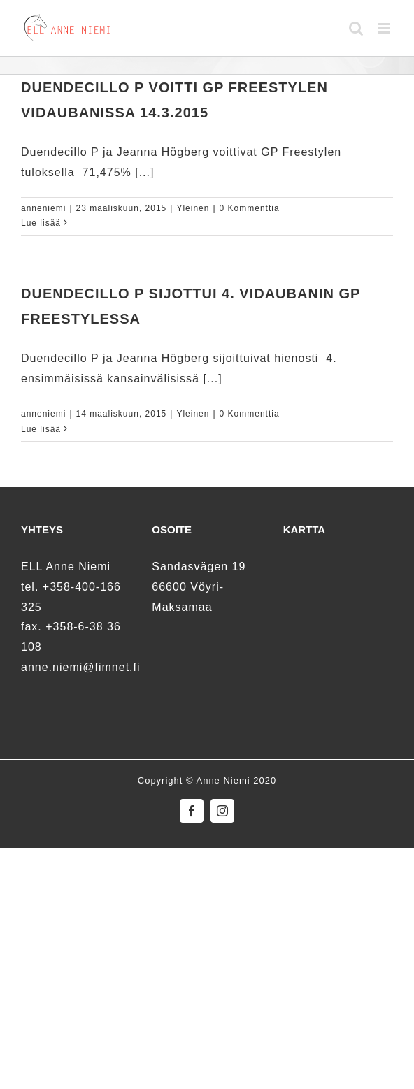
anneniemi (43, 208)
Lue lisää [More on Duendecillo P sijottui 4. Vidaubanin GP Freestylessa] (41, 429)
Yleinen (192, 208)
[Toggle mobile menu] (385, 28)
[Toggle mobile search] (356, 28)
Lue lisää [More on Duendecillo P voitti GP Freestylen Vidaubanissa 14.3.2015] (41, 223)
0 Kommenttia (250, 208)
